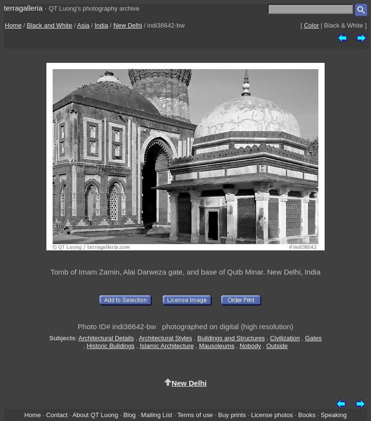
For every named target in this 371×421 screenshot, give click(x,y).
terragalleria (23, 8)
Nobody (250, 345)
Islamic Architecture (167, 345)
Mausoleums (216, 345)
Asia (83, 25)
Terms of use (195, 415)
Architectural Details (106, 338)
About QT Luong (95, 415)
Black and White (49, 25)
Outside (276, 345)
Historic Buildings (111, 345)
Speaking (334, 415)
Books (306, 415)
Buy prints (232, 415)
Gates (313, 338)
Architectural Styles (165, 338)
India (101, 25)
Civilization (285, 338)
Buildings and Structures (231, 338)
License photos (272, 415)
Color (311, 25)
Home (13, 25)
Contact (56, 415)
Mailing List (156, 415)
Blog (129, 415)
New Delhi (128, 25)
